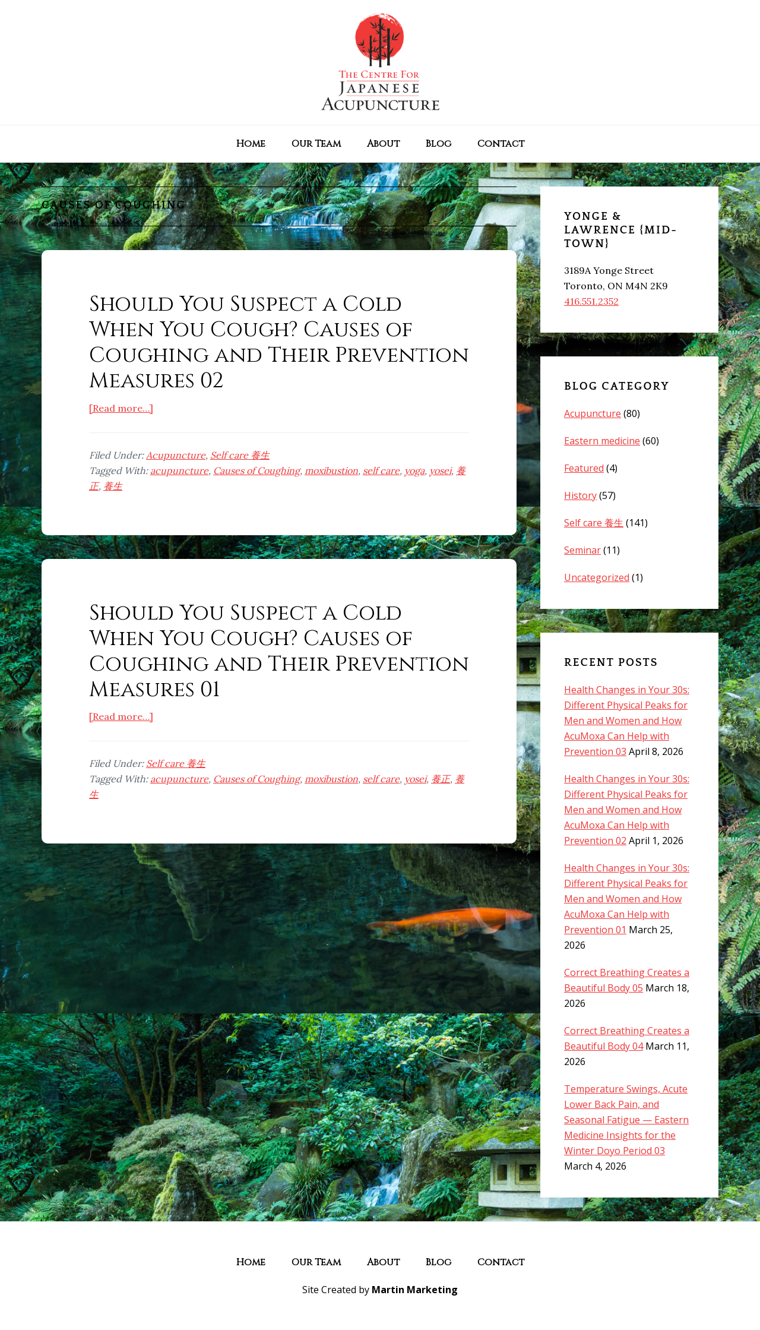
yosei (440, 470)
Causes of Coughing (256, 470)
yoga (414, 470)
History (580, 495)
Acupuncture (175, 455)
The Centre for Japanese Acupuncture (380, 62)
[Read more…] (121, 408)
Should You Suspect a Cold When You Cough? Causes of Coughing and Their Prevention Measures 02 (279, 343)
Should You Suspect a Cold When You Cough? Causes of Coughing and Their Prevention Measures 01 (279, 652)
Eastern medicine (602, 440)
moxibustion (331, 470)
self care (381, 470)
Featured (584, 468)
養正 (440, 779)
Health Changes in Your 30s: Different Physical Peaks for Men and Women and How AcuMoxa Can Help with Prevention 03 (626, 720)
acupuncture (179, 470)
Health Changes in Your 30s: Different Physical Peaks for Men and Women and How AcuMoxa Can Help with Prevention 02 (626, 809)
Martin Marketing (415, 1289)
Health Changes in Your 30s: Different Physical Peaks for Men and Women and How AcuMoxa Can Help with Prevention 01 (626, 898)
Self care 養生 (240, 455)
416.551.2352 (591, 301)
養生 (112, 486)
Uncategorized (596, 577)
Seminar (582, 550)
